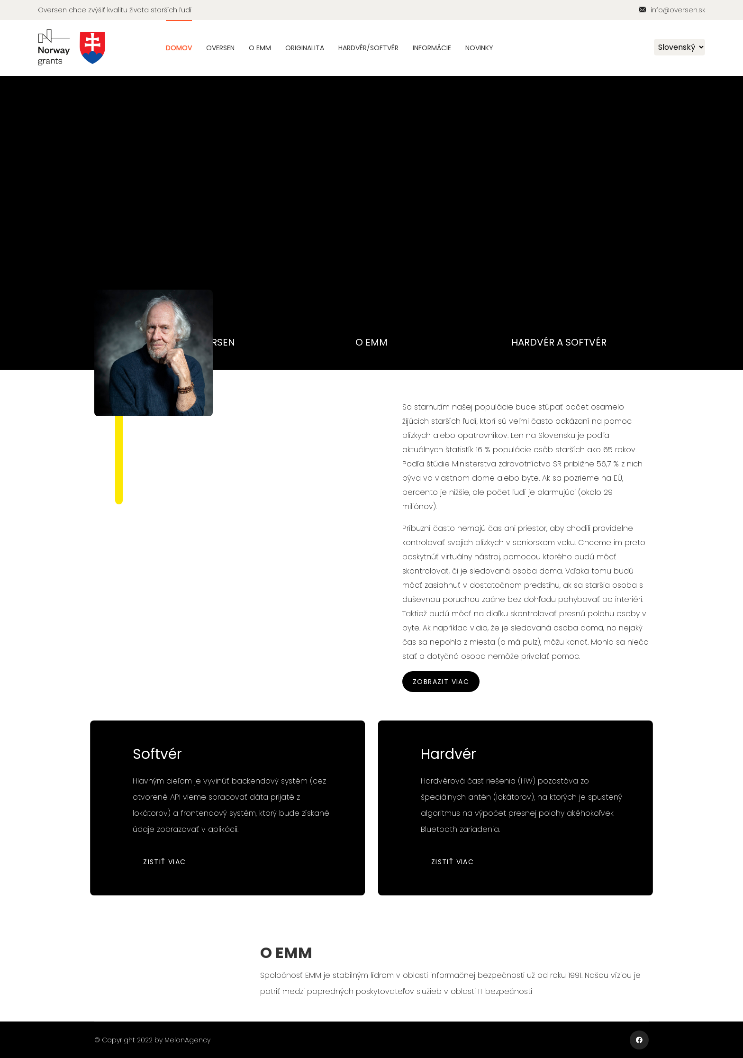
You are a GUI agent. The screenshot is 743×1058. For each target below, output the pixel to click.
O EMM (260, 48)
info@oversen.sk (678, 10)
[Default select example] (679, 47)
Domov (179, 48)
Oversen (220, 48)
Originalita (304, 48)
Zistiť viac (159, 861)
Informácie (432, 48)
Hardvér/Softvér (368, 48)
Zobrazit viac (441, 681)
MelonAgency (187, 1040)
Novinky (479, 48)
